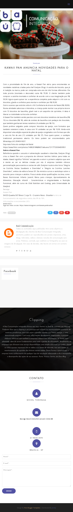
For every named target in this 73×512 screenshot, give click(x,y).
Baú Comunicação (25, 225)
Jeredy (54, 508)
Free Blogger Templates (32, 508)
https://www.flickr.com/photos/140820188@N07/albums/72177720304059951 (34, 147)
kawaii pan (36, 63)
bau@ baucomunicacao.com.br (36, 419)
